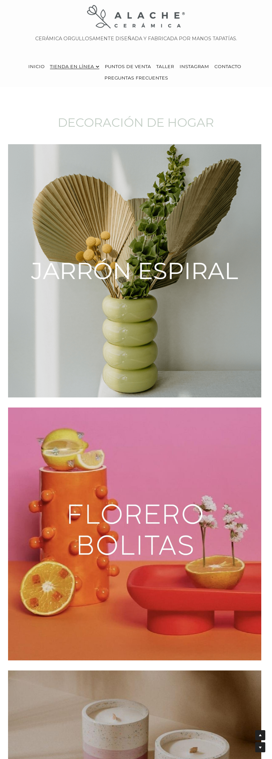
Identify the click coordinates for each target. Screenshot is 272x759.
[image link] (136, 16)
